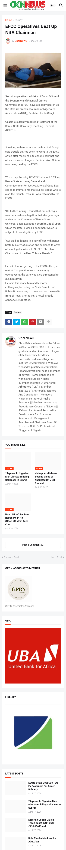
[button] (5, 5)
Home (8, 20)
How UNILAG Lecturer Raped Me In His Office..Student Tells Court (17, 519)
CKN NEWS (26, 338)
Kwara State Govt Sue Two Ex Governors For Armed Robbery (43, 786)
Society (19, 20)
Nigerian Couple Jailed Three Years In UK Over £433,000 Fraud (41, 823)
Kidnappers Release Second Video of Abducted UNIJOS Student (46, 478)
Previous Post (11, 557)
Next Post (56, 557)
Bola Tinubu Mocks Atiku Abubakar (42, 840)
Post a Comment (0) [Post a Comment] (33, 544)
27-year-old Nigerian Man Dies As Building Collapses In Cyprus (17, 476)
